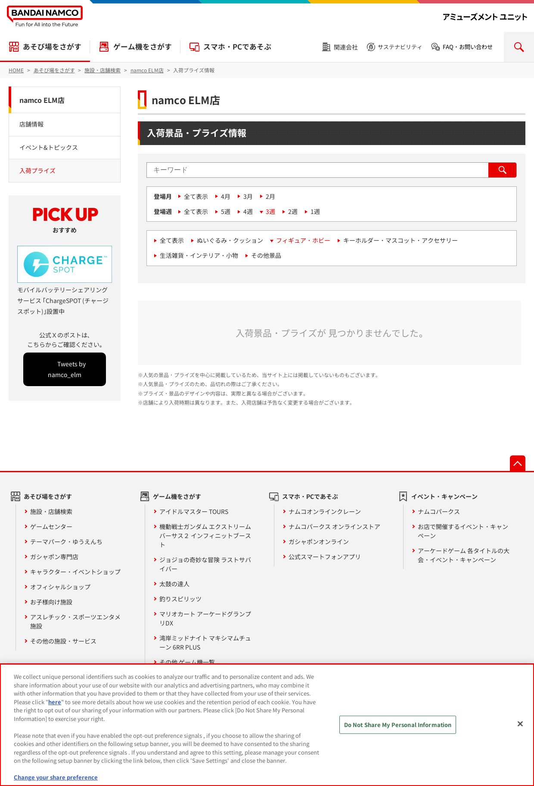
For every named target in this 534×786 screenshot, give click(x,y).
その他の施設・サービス (63, 641)
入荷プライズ (37, 170)
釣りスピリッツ (180, 598)
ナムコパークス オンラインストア (334, 526)
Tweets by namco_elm (67, 369)
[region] (267, 725)
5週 (225, 211)
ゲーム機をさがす (142, 46)
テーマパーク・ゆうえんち (66, 541)
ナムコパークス (439, 511)
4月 (225, 196)
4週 (248, 211)
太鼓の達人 (174, 583)
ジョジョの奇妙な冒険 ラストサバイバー (205, 564)
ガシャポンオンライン (319, 541)
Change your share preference (56, 777)
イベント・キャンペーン (444, 496)
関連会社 (346, 47)
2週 (293, 211)
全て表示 (196, 196)
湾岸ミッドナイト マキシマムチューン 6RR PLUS (205, 642)
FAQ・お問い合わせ (468, 47)
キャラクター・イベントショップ (75, 571)
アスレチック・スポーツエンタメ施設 (75, 621)
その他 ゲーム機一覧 (187, 662)
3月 (248, 196)
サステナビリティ (400, 47)
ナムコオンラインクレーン (325, 511)
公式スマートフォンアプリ (325, 556)
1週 (315, 211)
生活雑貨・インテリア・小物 (199, 255)
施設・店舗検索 (51, 511)
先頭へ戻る (517, 463)
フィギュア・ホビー (303, 240)
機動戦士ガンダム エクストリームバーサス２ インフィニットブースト (205, 535)
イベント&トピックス (48, 147)
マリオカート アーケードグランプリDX (205, 618)
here (54, 702)
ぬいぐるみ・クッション (230, 240)
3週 (270, 211)
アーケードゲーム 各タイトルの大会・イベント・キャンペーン (463, 555)
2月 (270, 196)
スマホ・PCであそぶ (237, 46)
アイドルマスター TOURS (193, 511)
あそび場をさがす (52, 46)
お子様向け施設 (51, 601)
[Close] (520, 724)
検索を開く (519, 47)
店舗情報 (31, 124)
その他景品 (266, 255)
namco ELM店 (42, 100)
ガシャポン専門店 (54, 556)
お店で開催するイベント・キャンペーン (463, 531)
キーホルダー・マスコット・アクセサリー (400, 240)
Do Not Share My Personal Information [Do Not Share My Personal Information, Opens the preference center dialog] (398, 725)
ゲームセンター (51, 526)
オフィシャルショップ (60, 586)
